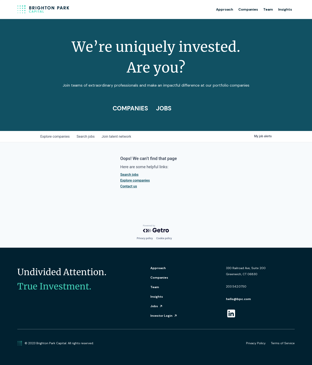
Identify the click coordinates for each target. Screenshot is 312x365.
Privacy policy (145, 238)
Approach (224, 9)
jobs (85, 136)
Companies (248, 9)
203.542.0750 (236, 286)
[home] (43, 9)
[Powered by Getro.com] (156, 229)
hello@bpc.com (238, 299)
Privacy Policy (256, 343)
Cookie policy (164, 238)
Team (268, 9)
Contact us (128, 186)
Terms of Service (283, 343)
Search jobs (129, 175)
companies (55, 136)
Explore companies (135, 180)
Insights (285, 9)
